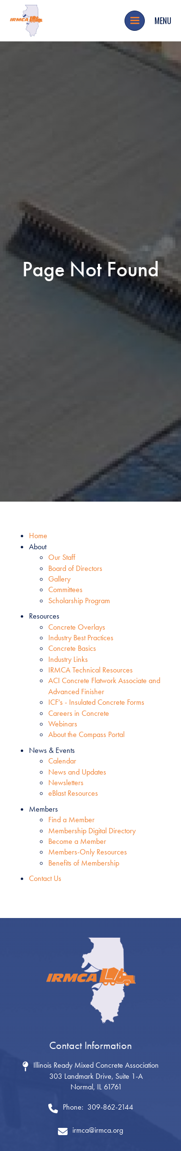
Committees (65, 589)
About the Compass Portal (86, 734)
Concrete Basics (72, 648)
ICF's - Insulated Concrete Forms (96, 702)
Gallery (59, 579)
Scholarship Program (79, 600)
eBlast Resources (73, 793)
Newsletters (66, 782)
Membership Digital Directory (92, 831)
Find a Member (71, 820)
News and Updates (77, 772)
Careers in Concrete (78, 713)
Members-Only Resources (87, 852)
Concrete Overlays (76, 627)
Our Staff (61, 557)
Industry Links (68, 659)
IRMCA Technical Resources (90, 670)
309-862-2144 (110, 1107)
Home (38, 535)
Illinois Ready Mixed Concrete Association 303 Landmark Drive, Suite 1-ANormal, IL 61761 (96, 1076)
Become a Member (77, 841)
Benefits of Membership (83, 863)
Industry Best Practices (80, 638)
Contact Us (45, 878)
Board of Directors (75, 568)
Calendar (62, 761)
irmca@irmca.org (97, 1130)
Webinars (62, 724)
